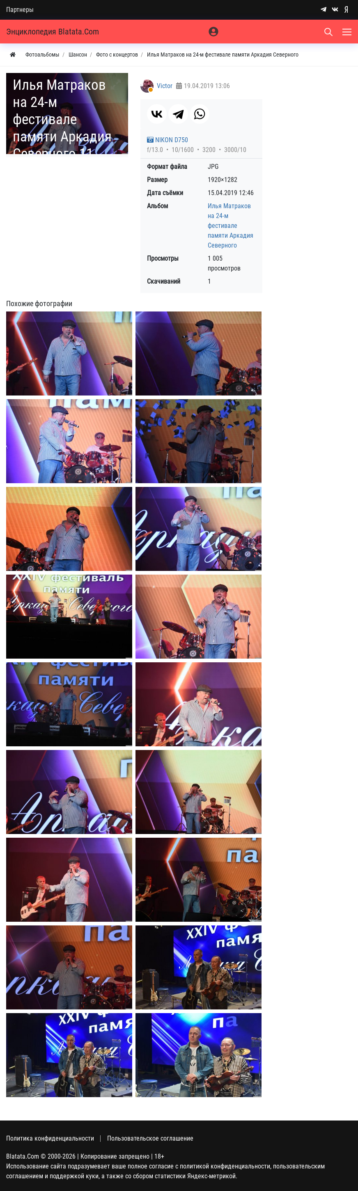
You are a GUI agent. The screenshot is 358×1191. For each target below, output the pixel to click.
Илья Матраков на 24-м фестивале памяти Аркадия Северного (230, 225)
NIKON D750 (167, 140)
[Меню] (348, 31)
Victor (164, 86)
